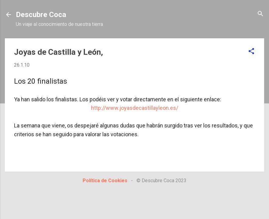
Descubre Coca (41, 14)
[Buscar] (260, 14)
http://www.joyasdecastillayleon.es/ (134, 108)
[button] (251, 51)
